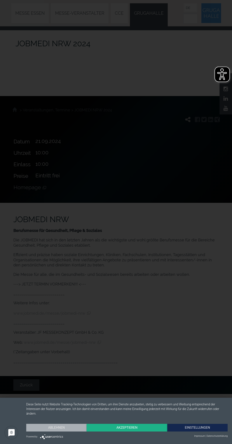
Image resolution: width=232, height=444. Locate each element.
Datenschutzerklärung (217, 436)
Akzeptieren (126, 428)
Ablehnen (56, 428)
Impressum (199, 436)
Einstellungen (197, 428)
